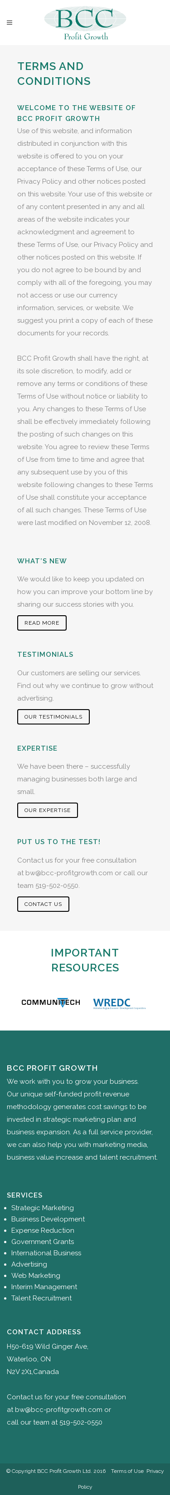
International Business (46, 1253)
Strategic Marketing (42, 1208)
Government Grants (42, 1242)
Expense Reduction (42, 1230)
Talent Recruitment (41, 1298)
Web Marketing (35, 1276)
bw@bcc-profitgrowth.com (69, 873)
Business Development (48, 1219)
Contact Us (43, 904)
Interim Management (44, 1287)
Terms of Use (127, 1471)
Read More (41, 623)
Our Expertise (47, 810)
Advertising (29, 1264)
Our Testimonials (53, 717)
